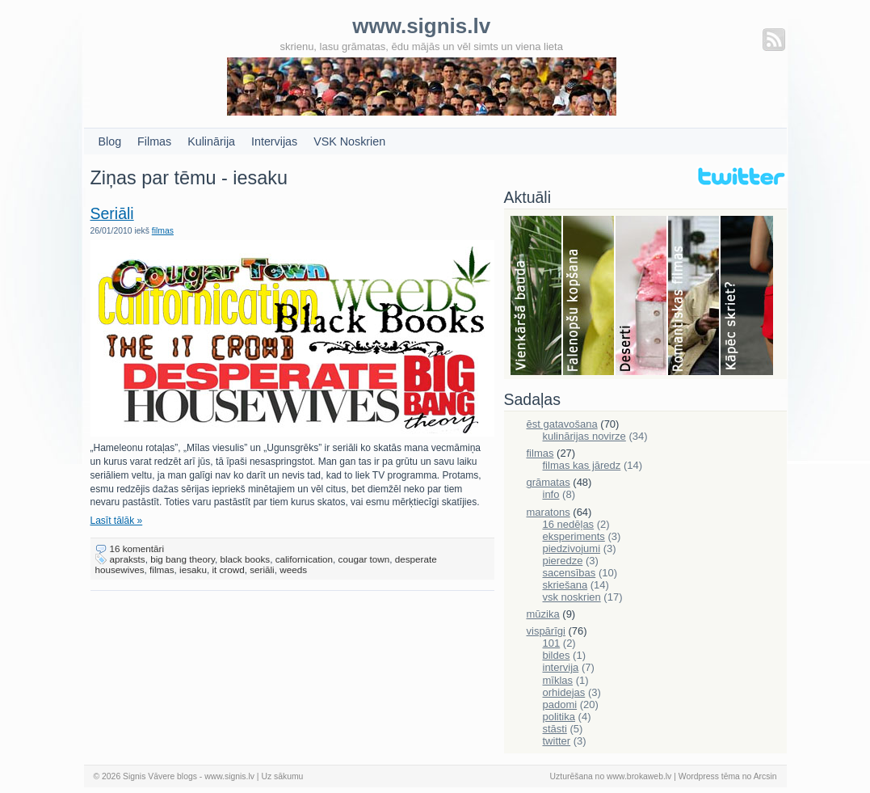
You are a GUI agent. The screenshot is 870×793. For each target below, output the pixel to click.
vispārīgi (546, 631)
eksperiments (574, 536)
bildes (556, 655)
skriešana (565, 585)
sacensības (569, 573)
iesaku (193, 569)
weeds (293, 569)
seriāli (262, 569)
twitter (557, 741)
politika (559, 717)
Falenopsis (589, 297)
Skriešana (747, 297)
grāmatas (548, 482)
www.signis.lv (229, 776)
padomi (560, 704)
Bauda (537, 297)
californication (304, 559)
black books (245, 559)
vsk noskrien (572, 597)
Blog (110, 141)
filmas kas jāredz (582, 465)
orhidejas (564, 692)
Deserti (642, 297)
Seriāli (112, 213)
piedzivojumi (572, 548)
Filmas (154, 141)
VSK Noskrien (349, 141)
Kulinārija (211, 141)
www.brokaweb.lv (639, 776)
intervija (561, 667)
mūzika (543, 614)
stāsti (555, 729)
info (551, 494)
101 (552, 643)
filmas (163, 230)
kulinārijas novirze (584, 436)
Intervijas (274, 141)
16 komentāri (137, 548)
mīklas (558, 680)
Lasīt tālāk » (116, 520)
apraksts (127, 559)
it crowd (228, 569)
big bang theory (182, 559)
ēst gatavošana (562, 424)
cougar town (364, 559)
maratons (548, 512)
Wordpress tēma (709, 776)
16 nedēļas (569, 524)
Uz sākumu (282, 776)
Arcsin (765, 776)
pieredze (563, 561)
